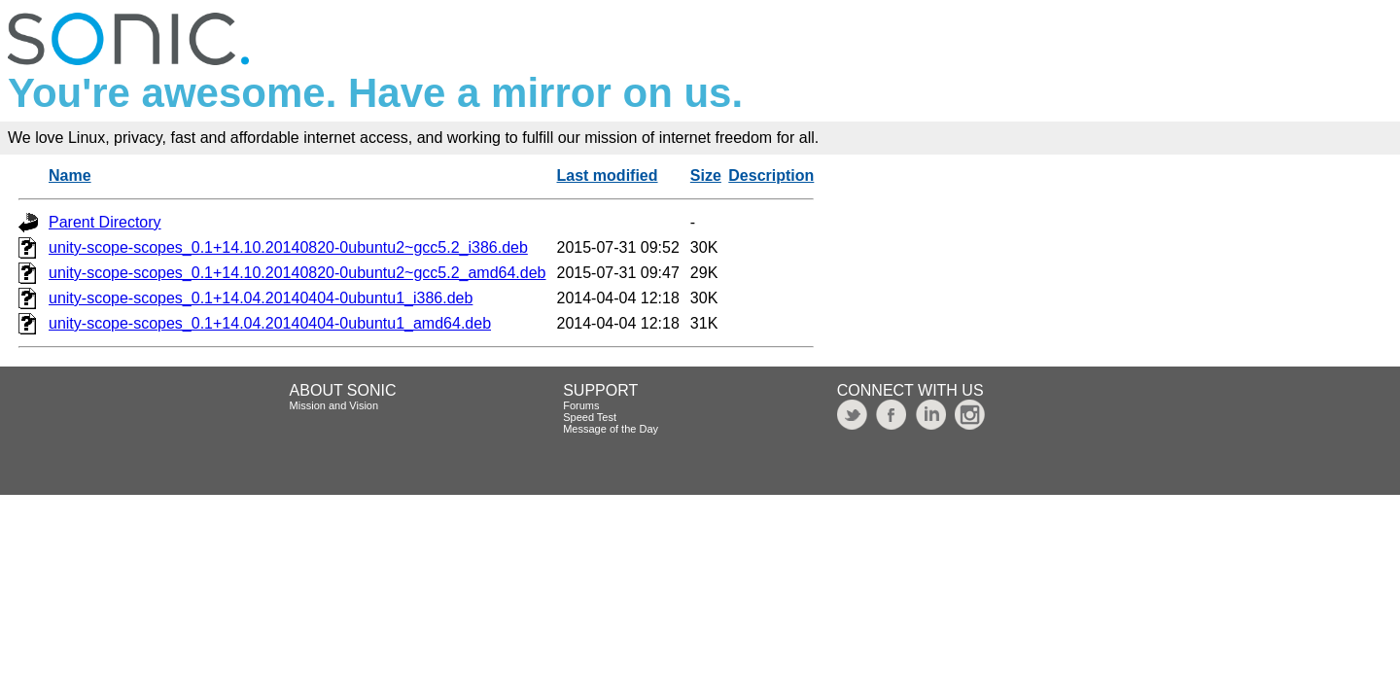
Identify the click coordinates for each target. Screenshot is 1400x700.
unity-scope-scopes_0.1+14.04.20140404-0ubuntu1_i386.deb (260, 298)
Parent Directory (105, 222)
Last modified (607, 175)
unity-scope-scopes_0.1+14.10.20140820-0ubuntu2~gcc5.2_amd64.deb (297, 272)
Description (771, 175)
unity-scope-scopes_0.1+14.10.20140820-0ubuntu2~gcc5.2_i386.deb (288, 247)
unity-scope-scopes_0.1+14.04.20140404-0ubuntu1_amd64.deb (270, 323)
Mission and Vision (334, 405)
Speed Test (589, 417)
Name (70, 175)
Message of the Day (610, 429)
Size (705, 175)
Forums (581, 405)
